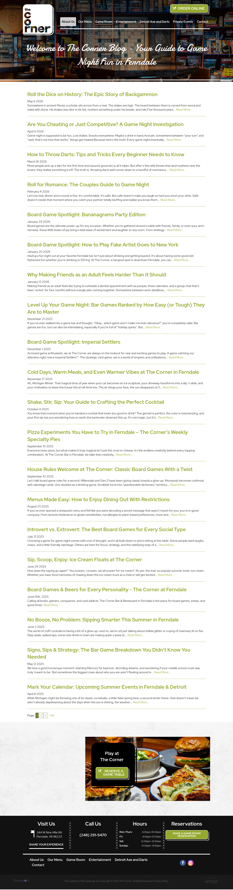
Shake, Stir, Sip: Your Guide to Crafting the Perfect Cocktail (95, 402)
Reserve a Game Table (114, 773)
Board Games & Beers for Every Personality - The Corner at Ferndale (107, 589)
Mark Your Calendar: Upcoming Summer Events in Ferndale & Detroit (107, 686)
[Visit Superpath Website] (21, 881)
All (52, 715)
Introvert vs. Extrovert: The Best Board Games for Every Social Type (106, 529)
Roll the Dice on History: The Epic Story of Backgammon (92, 94)
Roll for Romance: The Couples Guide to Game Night (88, 184)
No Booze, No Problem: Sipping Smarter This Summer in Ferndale (103, 619)
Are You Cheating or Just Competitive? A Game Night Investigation (105, 124)
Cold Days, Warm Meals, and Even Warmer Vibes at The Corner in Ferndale (113, 372)
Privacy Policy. (161, 881)
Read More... (184, 109)
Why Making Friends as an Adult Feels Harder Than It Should (96, 274)
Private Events (183, 22)
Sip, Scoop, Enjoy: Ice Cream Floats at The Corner (84, 559)
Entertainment (126, 22)
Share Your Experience (46, 845)
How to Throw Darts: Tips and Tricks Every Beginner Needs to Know (105, 154)
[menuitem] (68, 21)
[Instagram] (191, 863)
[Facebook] (183, 863)
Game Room (103, 22)
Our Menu (85, 22)
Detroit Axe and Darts (154, 22)
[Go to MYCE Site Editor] (211, 881)
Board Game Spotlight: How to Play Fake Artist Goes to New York (102, 244)
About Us (68, 22)
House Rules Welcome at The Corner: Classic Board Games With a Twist (110, 469)
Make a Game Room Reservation (186, 835)
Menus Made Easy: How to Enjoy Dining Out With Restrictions (98, 499)
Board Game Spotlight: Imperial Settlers (73, 341)
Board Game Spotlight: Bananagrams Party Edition (86, 214)
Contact (202, 22)
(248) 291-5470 (93, 835)
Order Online (191, 8)
